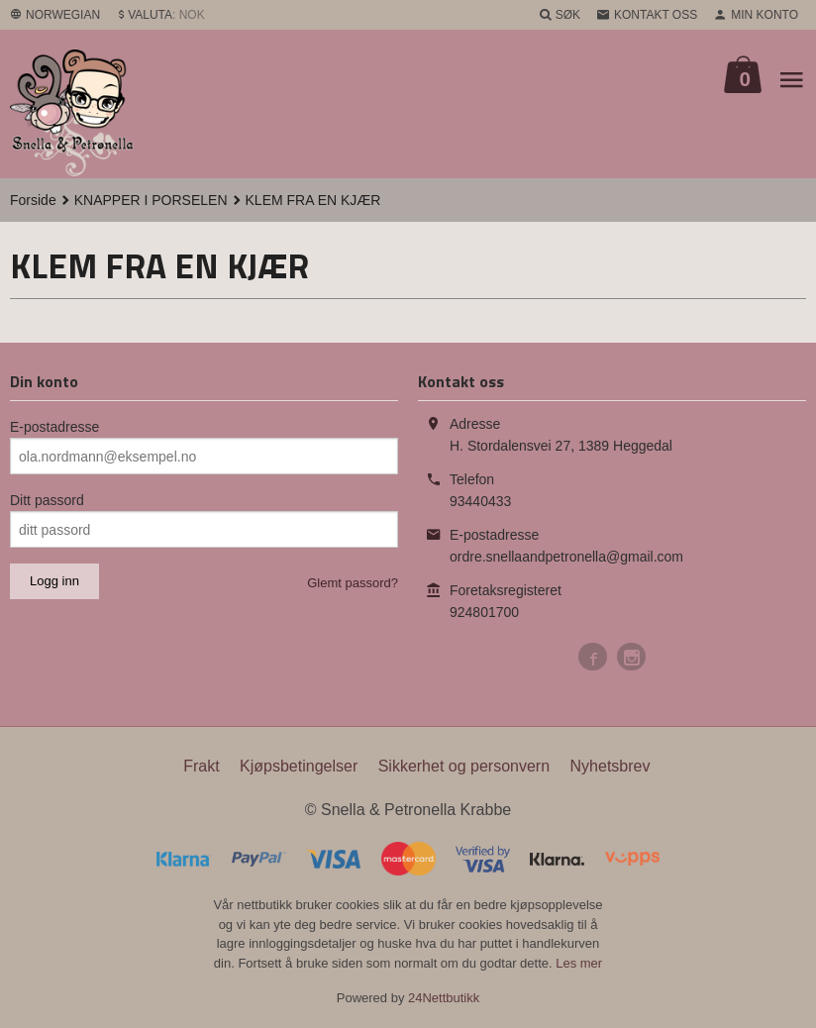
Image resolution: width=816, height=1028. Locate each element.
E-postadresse (54, 427)
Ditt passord (47, 500)
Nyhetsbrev (610, 766)
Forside (33, 200)
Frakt (201, 766)
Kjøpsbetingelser (298, 766)
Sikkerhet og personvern (464, 766)
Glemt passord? (352, 582)
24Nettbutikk (443, 997)
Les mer (579, 963)
